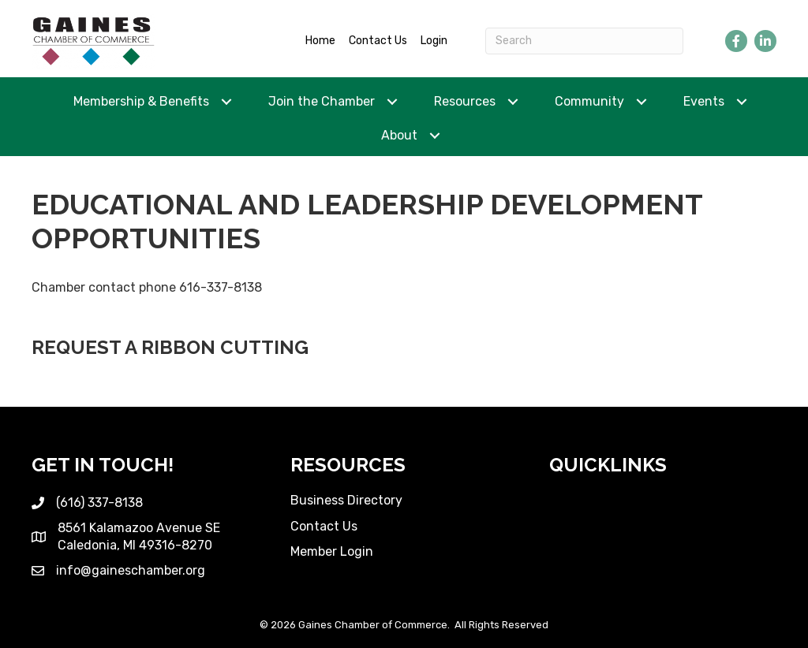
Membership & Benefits (141, 101)
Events (703, 101)
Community (589, 101)
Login (434, 40)
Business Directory (346, 500)
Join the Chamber (321, 101)
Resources (465, 101)
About (399, 135)
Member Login (331, 551)
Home (320, 40)
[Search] (584, 41)
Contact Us (378, 40)
